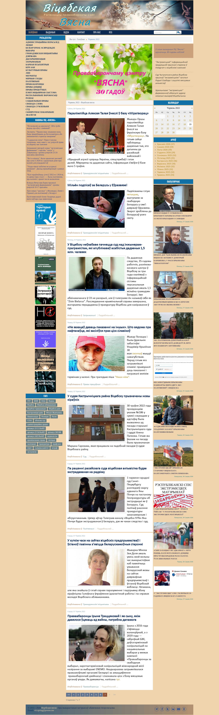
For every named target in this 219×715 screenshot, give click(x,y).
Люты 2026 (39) (164, 150)
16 (173, 124)
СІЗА (29, 420)
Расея (54, 417)
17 (179, 124)
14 (162, 124)
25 (185, 128)
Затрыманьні (89, 315)
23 (173, 128)
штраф (54, 448)
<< (69, 695)
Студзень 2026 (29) (166, 153)
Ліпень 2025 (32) (165, 169)
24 (179, 128)
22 (168, 128)
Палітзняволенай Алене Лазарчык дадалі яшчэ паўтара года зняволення (44, 198)
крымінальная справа (36, 440)
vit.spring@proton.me (44, 710)
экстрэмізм (31, 452)
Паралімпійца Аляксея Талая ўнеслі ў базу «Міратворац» (107, 113)
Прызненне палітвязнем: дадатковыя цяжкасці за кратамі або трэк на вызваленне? (171, 302)
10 (179, 120)
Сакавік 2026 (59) (165, 147)
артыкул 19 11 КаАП (35, 428)
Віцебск (30, 405)
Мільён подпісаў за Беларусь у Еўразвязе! (97, 185)
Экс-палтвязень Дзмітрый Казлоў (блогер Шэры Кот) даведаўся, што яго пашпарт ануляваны (172, 343)
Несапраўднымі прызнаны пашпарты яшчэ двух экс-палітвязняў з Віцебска (168, 385)
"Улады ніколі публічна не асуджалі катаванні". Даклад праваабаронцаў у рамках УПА (45, 169)
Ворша (51, 401)
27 (156, 132)
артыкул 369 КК (54, 432)
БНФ (36, 401)
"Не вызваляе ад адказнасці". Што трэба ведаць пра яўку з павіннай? (43, 127)
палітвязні (31, 444)
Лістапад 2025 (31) (166, 158)
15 (168, 124)
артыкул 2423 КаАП (35, 436)
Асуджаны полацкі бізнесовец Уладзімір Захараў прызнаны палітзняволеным (170, 429)
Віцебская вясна (49, 708)
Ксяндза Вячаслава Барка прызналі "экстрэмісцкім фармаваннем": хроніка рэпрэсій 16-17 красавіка (43, 185)
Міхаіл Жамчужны (54, 413)
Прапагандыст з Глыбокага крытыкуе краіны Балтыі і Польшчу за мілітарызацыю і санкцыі (173, 216)
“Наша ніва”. (122, 377)
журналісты (52, 436)
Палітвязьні (88, 529)
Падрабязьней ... (120, 173)
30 (173, 132)
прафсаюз (57, 444)
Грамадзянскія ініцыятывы (96, 173)
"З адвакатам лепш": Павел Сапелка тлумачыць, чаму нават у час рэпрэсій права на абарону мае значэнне (45, 142)
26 (190, 128)
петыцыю (132, 194)
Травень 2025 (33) (165, 175)
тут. (118, 679)
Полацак (45, 417)
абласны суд (40, 420)
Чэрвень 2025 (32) (165, 172)
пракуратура (44, 444)
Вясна (75, 21)
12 (190, 120)
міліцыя (51, 440)
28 (162, 132)
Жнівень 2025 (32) (166, 167)
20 (156, 128)
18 (185, 124)
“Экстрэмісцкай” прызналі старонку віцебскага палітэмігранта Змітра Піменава (171, 470)
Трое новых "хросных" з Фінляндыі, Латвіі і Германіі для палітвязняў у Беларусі (45, 192)
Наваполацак (32, 417)
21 (162, 128)
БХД (43, 401)
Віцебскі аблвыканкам (46, 405)
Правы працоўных (91, 384)
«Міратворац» (135, 136)
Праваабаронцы (91, 687)
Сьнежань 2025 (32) (166, 155)
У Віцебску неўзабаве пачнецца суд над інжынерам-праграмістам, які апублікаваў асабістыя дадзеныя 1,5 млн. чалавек (106, 248)
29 (168, 132)
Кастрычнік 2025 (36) (167, 161)
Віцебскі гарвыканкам (36, 409)
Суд (84, 457)
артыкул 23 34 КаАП (36, 432)
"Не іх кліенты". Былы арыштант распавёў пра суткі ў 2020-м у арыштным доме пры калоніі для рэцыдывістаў (44, 160)
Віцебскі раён (54, 409)
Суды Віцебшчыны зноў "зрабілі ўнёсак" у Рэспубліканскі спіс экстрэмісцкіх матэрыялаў (171, 512)
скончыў (137, 353)
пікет (29, 448)
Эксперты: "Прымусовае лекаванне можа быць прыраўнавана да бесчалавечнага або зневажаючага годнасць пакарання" (44, 134)
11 (185, 120)
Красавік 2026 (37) (166, 144)
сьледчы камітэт (41, 448)
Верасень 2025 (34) (166, 164)
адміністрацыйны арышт (37, 424)
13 (156, 124)
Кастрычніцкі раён (35, 413)
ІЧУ (29, 401)
